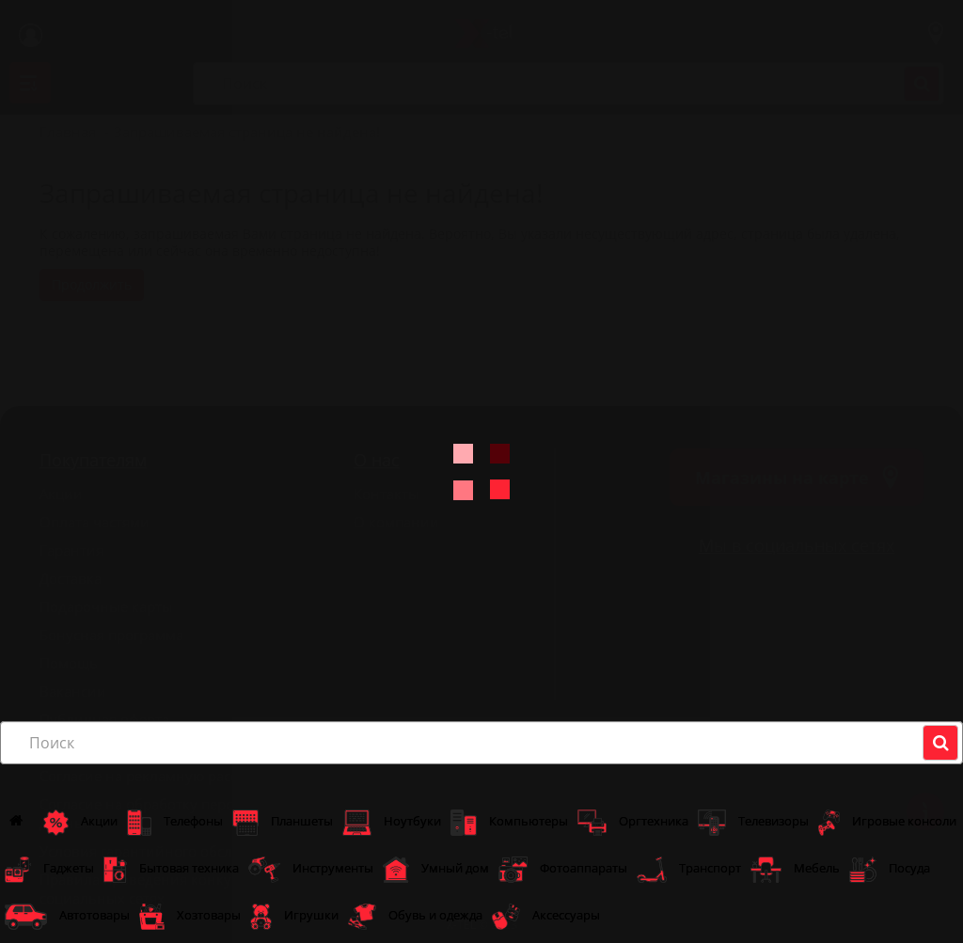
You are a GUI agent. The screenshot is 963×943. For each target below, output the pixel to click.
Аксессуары (546, 917)
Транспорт (689, 870)
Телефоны (175, 822)
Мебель (795, 870)
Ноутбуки (391, 822)
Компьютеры (509, 822)
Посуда (889, 870)
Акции (80, 822)
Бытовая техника (171, 870)
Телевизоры (753, 822)
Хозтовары (190, 917)
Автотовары (67, 917)
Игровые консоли (887, 822)
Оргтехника (632, 822)
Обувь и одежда (415, 917)
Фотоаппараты (562, 870)
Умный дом (436, 870)
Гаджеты (49, 870)
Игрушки (294, 917)
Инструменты (310, 870)
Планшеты (282, 822)
